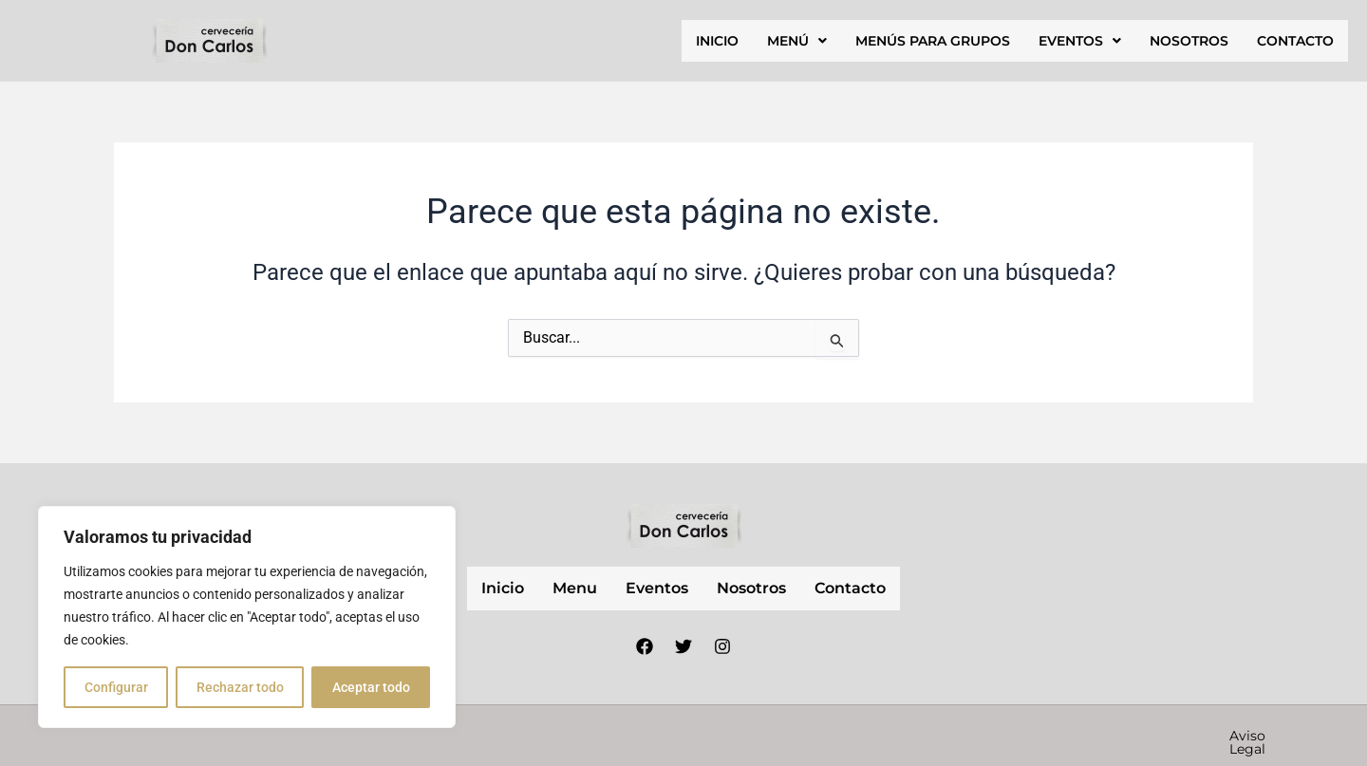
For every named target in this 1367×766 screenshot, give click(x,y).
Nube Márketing (601, 734)
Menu (574, 588)
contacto (1295, 40)
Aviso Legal (830, 735)
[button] (797, 41)
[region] (247, 617)
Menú (797, 40)
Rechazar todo (240, 687)
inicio (717, 40)
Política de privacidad (969, 735)
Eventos (1080, 40)
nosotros (1189, 40)
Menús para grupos (932, 40)
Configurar (116, 687)
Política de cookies (1136, 735)
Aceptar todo (371, 687)
